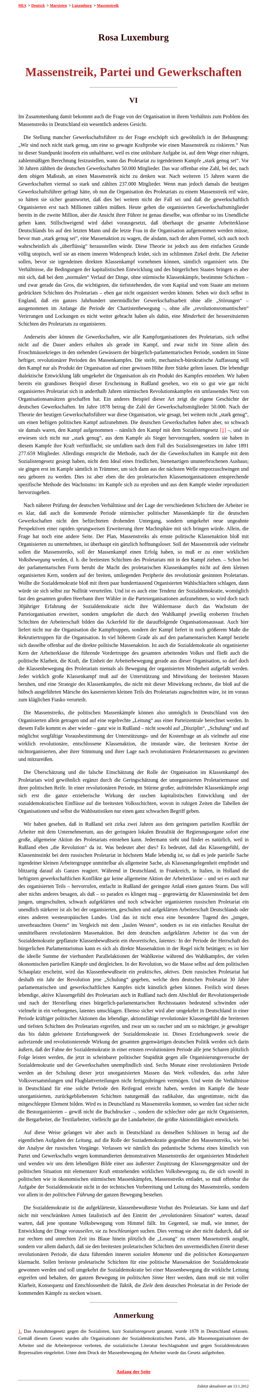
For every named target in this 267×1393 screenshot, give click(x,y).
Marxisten (58, 5)
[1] (223, 430)
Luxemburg (82, 5)
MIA (22, 5)
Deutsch (37, 5)
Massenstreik (108, 5)
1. (20, 1331)
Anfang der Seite (133, 1371)
